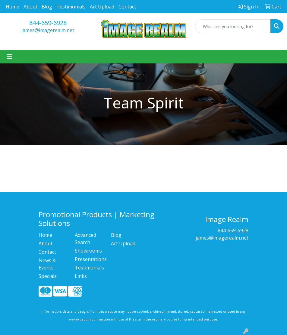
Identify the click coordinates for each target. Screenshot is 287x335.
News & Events (47, 264)
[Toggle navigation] (9, 57)
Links (81, 276)
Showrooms (88, 250)
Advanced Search (85, 239)
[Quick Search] (233, 26)
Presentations (89, 259)
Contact (127, 6)
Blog (47, 6)
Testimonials (71, 6)
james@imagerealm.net (47, 30)
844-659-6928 (48, 23)
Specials (48, 276)
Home (12, 6)
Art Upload (102, 6)
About (30, 6)
